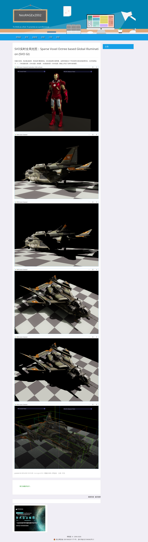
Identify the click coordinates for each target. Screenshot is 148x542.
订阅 (50, 37)
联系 (43, 37)
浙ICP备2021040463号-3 (86, 539)
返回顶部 (98, 497)
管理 (58, 37)
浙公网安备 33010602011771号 (65, 539)
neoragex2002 (39, 473)
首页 (26, 37)
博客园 (18, 37)
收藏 (59, 473)
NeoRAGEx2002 (30, 15)
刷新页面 (91, 497)
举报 (63, 473)
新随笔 (34, 37)
